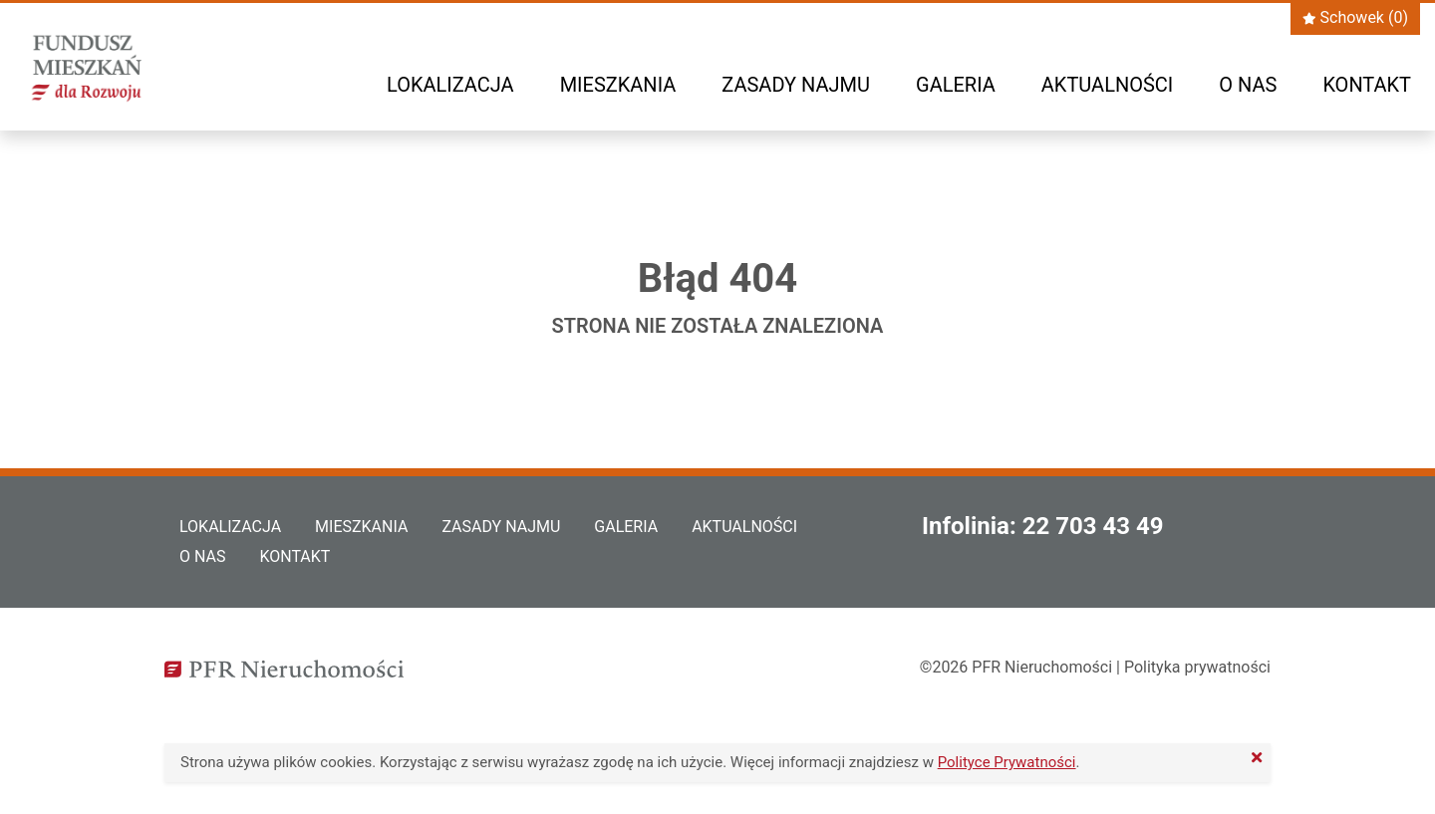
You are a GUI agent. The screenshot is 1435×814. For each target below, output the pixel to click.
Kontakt (1366, 85)
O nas (1248, 85)
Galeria (956, 85)
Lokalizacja (450, 85)
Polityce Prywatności (1007, 762)
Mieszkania (618, 85)
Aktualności (1107, 85)
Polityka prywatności (1197, 667)
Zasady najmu (795, 85)
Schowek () (1355, 17)
